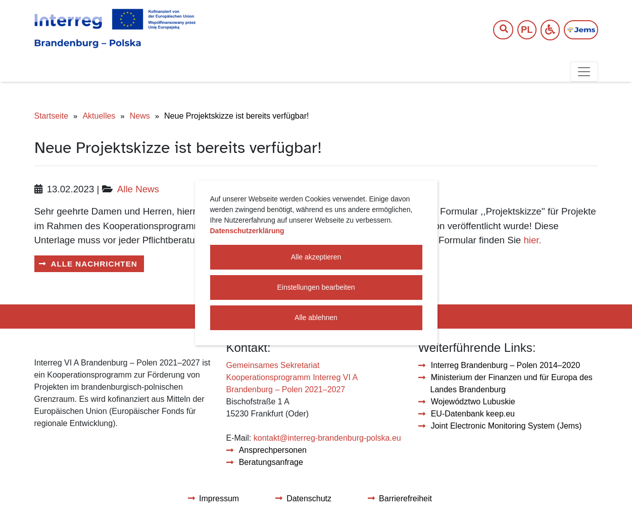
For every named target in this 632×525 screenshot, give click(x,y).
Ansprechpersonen (273, 450)
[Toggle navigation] (584, 72)
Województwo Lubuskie (473, 401)
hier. (532, 240)
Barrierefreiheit (405, 498)
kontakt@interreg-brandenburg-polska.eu (327, 438)
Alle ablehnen (316, 317)
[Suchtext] (498, 30)
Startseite (51, 116)
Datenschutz (308, 498)
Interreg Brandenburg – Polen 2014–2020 (505, 365)
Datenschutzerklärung (247, 231)
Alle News (138, 189)
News (140, 116)
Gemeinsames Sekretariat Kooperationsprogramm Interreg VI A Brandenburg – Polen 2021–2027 (292, 377)
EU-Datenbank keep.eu (473, 413)
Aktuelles (98, 116)
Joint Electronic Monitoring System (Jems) (506, 426)
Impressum (219, 498)
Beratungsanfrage (271, 462)
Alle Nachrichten (94, 263)
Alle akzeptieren (316, 257)
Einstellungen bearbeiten (316, 287)
